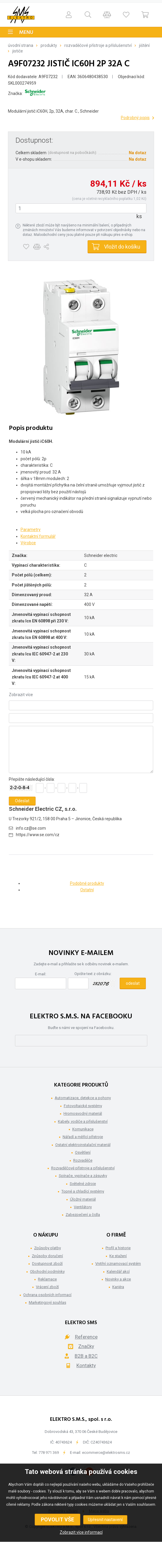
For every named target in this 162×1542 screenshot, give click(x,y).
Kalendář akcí (118, 1271)
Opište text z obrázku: (92, 973)
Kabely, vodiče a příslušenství (83, 1121)
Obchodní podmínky (47, 1271)
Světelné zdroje (83, 1183)
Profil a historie (118, 1248)
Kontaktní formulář (38, 536)
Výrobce (28, 542)
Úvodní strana (20, 45)
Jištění (144, 45)
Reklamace (47, 1279)
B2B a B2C (86, 1356)
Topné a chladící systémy (82, 1191)
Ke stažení (118, 1256)
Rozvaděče (82, 1160)
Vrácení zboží (47, 1287)
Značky (86, 1346)
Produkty (49, 45)
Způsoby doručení (47, 1256)
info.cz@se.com (31, 828)
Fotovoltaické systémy (83, 1106)
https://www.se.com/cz (37, 834)
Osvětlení (83, 1152)
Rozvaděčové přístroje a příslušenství (98, 45)
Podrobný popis (135, 117)
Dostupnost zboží (47, 1263)
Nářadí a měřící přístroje (83, 1137)
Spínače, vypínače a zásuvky (83, 1175)
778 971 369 (49, 1452)
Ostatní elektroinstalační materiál (83, 1144)
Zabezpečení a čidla (83, 1214)
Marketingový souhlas (47, 1302)
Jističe (17, 51)
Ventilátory (83, 1207)
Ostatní (87, 889)
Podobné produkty (87, 883)
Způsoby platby (47, 1248)
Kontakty (86, 1365)
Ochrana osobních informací (47, 1295)
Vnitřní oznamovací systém (118, 1263)
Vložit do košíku (122, 247)
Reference (86, 1337)
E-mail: (40, 974)
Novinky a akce (118, 1279)
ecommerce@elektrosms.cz (106, 1452)
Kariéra (118, 1287)
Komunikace (82, 1129)
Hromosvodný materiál (83, 1113)
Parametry (31, 529)
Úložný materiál (83, 1199)
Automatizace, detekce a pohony (83, 1098)
